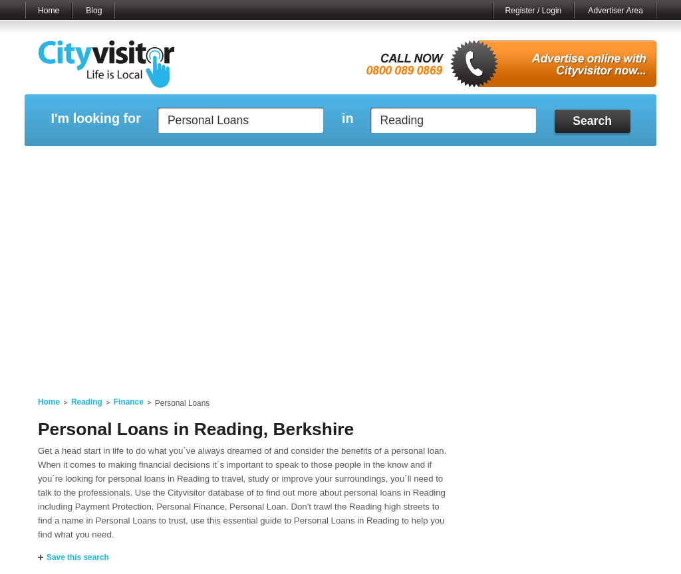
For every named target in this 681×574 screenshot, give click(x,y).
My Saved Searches (422, 163)
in (348, 119)
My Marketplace (152, 163)
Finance (129, 402)
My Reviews (284, 163)
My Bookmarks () (599, 163)
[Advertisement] (340, 280)
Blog (94, 10)
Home (48, 10)
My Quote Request (512, 163)
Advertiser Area (615, 10)
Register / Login (533, 10)
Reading (86, 402)
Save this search (78, 557)
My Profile (347, 163)
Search (592, 121)
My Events (221, 163)
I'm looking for (95, 119)
